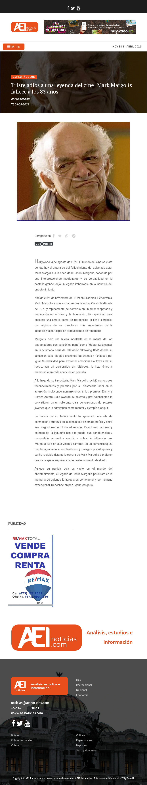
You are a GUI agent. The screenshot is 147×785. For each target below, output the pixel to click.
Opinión (15, 735)
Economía (82, 695)
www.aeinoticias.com (27, 712)
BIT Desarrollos (84, 778)
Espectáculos (24, 76)
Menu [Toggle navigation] (13, 47)
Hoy (78, 679)
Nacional (81, 690)
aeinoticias (69, 778)
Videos (15, 745)
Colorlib (131, 778)
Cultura (80, 735)
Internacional (84, 685)
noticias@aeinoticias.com (30, 702)
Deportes (81, 745)
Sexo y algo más (86, 750)
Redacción (23, 99)
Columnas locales (22, 740)
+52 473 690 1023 (25, 707)
